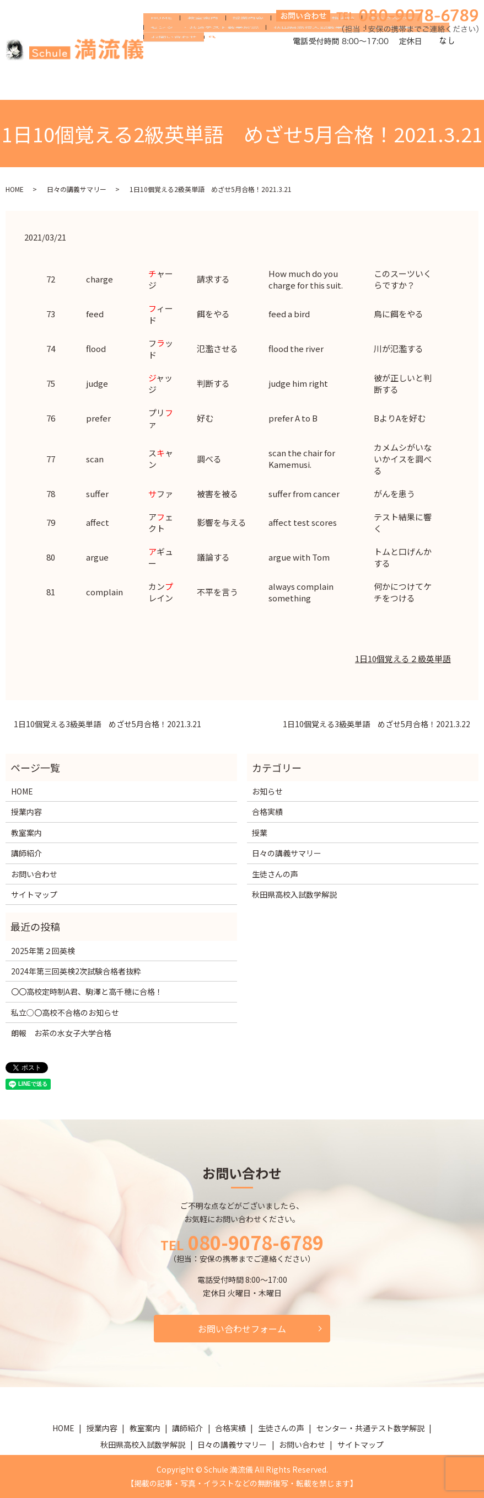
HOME (158, 50)
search (212, 85)
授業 (259, 832)
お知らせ (267, 791)
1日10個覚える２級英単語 (403, 658)
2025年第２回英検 (43, 950)
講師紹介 (269, 50)
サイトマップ (34, 894)
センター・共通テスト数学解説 (201, 67)
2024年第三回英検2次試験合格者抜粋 (76, 971)
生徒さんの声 (354, 50)
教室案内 (192, 50)
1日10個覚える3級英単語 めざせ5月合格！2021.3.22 (376, 724)
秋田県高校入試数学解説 (305, 67)
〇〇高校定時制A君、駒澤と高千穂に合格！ (87, 991)
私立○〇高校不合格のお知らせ (65, 1012)
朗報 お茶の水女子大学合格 (61, 1032)
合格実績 (308, 50)
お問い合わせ (170, 84)
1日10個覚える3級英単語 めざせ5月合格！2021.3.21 (107, 724)
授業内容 (231, 50)
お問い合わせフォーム (242, 1328)
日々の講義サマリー (390, 67)
